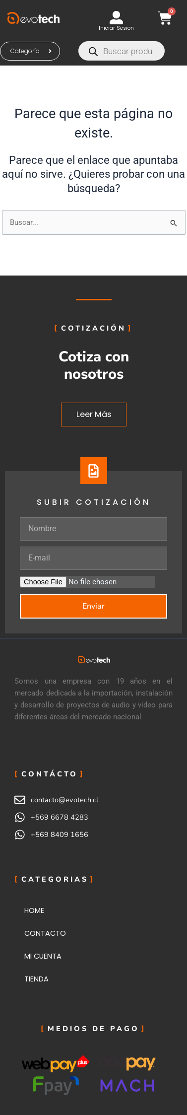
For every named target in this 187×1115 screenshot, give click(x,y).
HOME (34, 910)
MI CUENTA (43, 956)
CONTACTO (45, 933)
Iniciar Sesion (116, 28)
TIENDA (36, 979)
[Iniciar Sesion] (116, 17)
